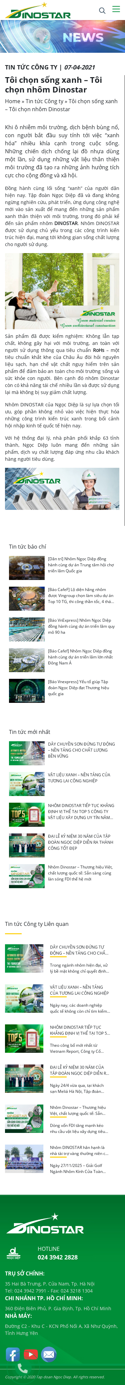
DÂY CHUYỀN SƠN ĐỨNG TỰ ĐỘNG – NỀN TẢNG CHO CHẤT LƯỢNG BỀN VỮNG (81, 750)
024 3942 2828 (58, 1257)
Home (12, 101)
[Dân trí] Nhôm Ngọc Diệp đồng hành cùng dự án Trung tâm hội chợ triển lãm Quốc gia (81, 565)
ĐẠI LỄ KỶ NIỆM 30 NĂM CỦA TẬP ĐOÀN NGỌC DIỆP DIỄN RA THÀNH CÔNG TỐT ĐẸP (80, 842)
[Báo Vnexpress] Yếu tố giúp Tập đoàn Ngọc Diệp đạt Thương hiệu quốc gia (78, 688)
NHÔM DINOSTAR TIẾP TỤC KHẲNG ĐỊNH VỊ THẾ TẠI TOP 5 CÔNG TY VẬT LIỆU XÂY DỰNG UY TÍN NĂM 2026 (81, 814)
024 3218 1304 (76, 1291)
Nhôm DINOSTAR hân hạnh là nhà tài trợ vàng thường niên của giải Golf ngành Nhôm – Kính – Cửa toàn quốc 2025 (80, 1156)
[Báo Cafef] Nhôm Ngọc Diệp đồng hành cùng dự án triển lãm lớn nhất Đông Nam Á (80, 657)
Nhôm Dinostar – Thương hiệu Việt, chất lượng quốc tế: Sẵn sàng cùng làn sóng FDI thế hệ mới (80, 873)
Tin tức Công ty (44, 101)
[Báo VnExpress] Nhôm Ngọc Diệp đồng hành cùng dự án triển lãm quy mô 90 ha (81, 626)
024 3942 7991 (29, 1291)
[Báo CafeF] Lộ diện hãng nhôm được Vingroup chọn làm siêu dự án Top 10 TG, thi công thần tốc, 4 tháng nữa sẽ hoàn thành (82, 598)
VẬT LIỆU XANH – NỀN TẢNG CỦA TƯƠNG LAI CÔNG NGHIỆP (79, 778)
